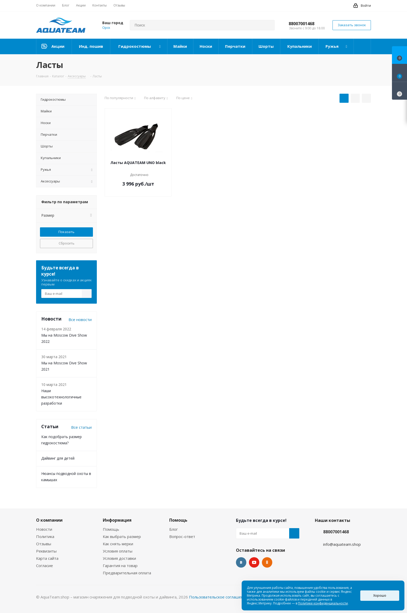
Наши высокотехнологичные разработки (61, 397)
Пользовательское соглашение (218, 597)
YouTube (254, 562)
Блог (173, 529)
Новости (44, 529)
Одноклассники (267, 562)
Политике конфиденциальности (323, 603)
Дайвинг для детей (57, 458)
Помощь (111, 529)
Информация (117, 520)
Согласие (44, 565)
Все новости (80, 319)
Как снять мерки (118, 543)
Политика (45, 536)
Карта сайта (47, 558)
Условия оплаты (117, 551)
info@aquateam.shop (342, 544)
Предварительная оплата (127, 572)
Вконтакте (241, 562)
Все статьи (81, 427)
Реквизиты (46, 551)
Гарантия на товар (120, 565)
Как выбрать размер (122, 536)
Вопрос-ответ (182, 536)
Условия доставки (119, 558)
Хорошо (379, 595)
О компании (49, 520)
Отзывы (43, 543)
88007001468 (301, 23)
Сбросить (66, 243)
